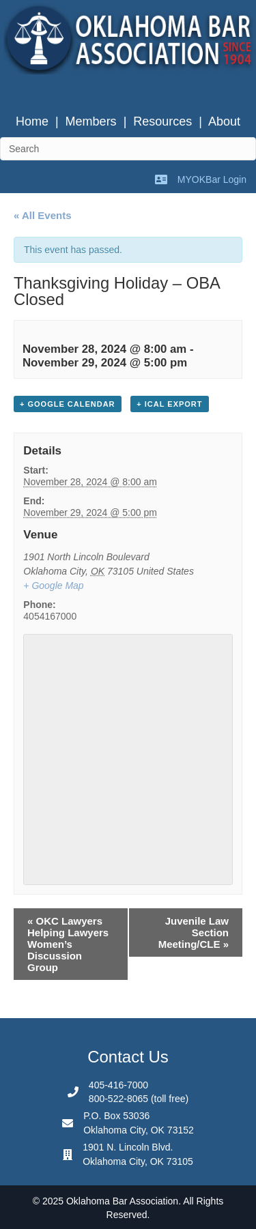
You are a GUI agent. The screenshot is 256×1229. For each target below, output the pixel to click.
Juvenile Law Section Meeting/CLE (193, 932)
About (224, 121)
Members (91, 121)
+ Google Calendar (67, 404)
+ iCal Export (169, 404)
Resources (162, 121)
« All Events (42, 215)
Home (32, 121)
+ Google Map (53, 585)
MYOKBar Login (211, 179)
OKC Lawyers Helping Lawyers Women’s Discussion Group (68, 944)
